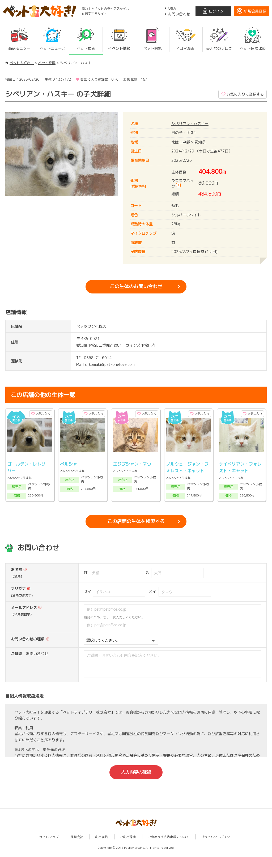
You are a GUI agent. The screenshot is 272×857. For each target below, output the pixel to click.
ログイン (216, 11)
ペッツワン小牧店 (91, 326)
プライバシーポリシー (217, 841)
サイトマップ (48, 841)
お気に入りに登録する (245, 94)
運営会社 (76, 841)
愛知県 (200, 141)
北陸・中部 (180, 141)
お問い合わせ (179, 13)
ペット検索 (47, 62)
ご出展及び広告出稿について (168, 841)
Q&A (172, 8)
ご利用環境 (128, 841)
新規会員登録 (255, 11)
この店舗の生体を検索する (136, 521)
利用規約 (101, 841)
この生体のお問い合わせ (136, 286)
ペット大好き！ (22, 62)
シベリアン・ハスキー (190, 123)
